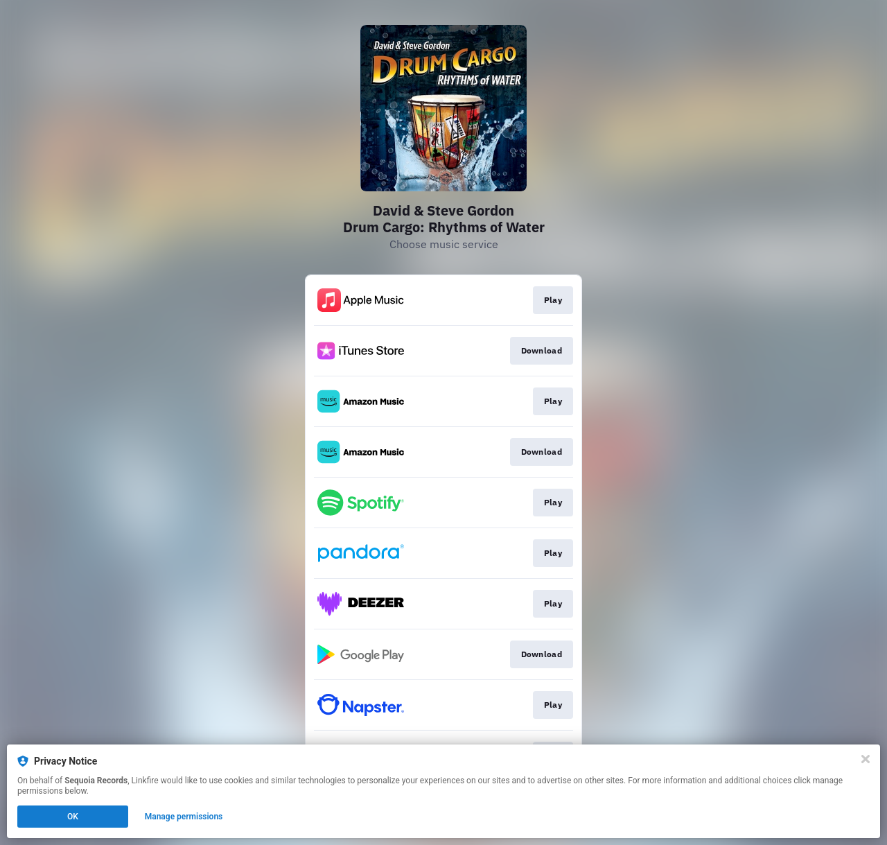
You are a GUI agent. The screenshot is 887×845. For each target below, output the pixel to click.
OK (72, 816)
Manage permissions (184, 816)
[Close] (865, 759)
